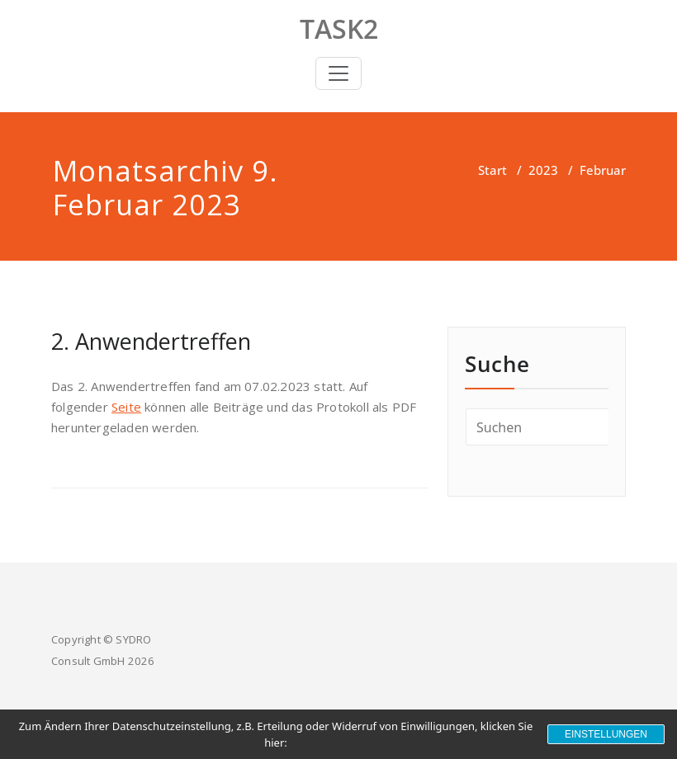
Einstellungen (606, 734)
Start (492, 170)
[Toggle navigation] (338, 73)
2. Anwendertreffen (151, 341)
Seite (126, 406)
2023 (543, 170)
